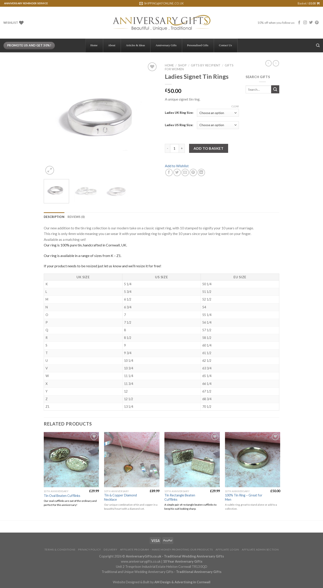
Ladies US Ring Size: (179, 125)
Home (169, 65)
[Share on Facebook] (169, 172)
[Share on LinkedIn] (201, 172)
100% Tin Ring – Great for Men (243, 497)
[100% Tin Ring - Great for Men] (252, 459)
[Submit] (275, 89)
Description (54, 217)
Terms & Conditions (59, 549)
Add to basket (208, 148)
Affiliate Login (227, 549)
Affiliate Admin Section (260, 549)
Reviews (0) (76, 217)
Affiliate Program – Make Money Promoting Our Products (166, 549)
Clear (235, 106)
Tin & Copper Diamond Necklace (120, 497)
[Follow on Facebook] (299, 23)
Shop (182, 65)
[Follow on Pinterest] (317, 23)
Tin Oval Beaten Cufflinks (62, 496)
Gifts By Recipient (205, 65)
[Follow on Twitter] (311, 23)
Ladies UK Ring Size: (179, 112)
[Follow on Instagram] (305, 23)
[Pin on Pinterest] (193, 172)
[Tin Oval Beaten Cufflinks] (71, 459)
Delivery (110, 549)
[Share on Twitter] (177, 172)
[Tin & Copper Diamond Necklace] (131, 459)
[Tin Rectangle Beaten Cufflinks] (192, 459)
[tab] (54, 216)
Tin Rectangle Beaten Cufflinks (179, 497)
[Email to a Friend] (185, 172)
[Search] (318, 45)
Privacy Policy (89, 549)
